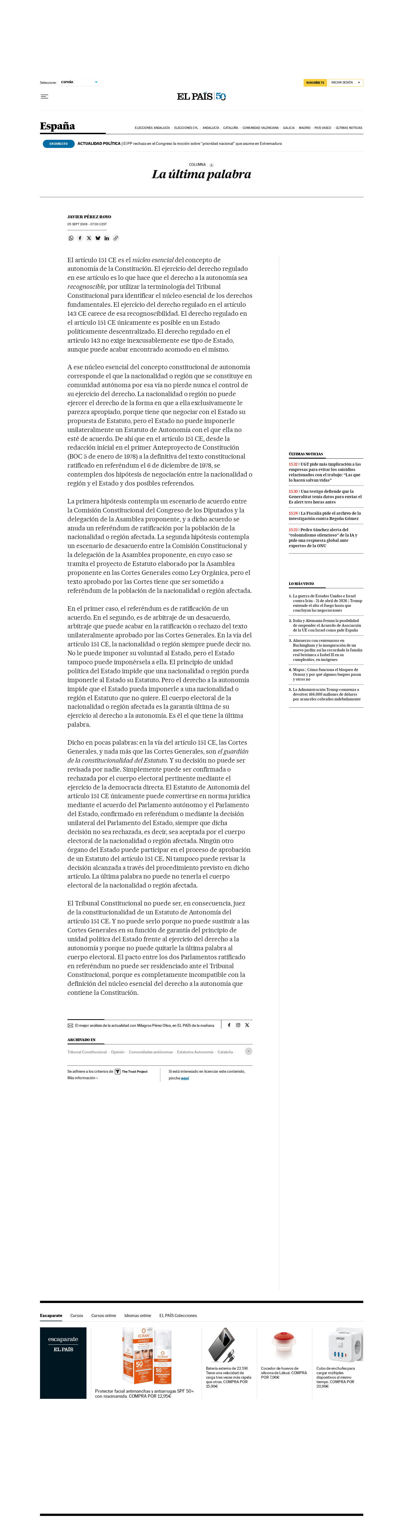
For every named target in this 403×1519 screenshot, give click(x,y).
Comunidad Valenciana (261, 128)
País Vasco (323, 128)
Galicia (289, 128)
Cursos (77, 1315)
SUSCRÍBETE (315, 83)
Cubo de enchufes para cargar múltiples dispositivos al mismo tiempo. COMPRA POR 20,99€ (336, 1377)
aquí (185, 1078)
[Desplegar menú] (44, 96)
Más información (82, 1078)
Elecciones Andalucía (152, 128)
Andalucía (211, 128)
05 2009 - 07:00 (87, 224)
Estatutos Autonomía (195, 1052)
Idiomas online (138, 1315)
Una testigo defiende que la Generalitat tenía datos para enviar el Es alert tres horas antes (325, 497)
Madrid (304, 128)
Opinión (118, 1052)
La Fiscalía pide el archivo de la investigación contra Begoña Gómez (325, 516)
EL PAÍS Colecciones (178, 1315)
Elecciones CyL (186, 128)
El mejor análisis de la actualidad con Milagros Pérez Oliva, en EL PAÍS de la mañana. (145, 1025)
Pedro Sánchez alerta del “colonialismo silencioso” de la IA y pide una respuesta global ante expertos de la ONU (323, 537)
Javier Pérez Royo (89, 216)
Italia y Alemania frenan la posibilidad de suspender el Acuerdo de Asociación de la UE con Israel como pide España (327, 625)
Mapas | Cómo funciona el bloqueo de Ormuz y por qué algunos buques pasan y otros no (327, 674)
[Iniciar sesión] (346, 83)
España (57, 126)
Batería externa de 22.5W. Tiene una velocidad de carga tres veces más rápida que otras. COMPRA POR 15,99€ (229, 1377)
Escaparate (51, 1315)
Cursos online (104, 1315)
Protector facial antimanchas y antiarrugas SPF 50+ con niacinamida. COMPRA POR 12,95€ (144, 1394)
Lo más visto (301, 584)
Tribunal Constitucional (87, 1052)
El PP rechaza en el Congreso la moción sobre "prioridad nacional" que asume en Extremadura (180, 143)
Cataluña (230, 128)
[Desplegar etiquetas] (248, 1051)
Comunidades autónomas (151, 1052)
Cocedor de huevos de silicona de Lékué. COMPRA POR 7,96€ (284, 1372)
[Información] (211, 165)
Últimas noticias (349, 128)
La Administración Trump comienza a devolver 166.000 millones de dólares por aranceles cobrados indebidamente (327, 694)
